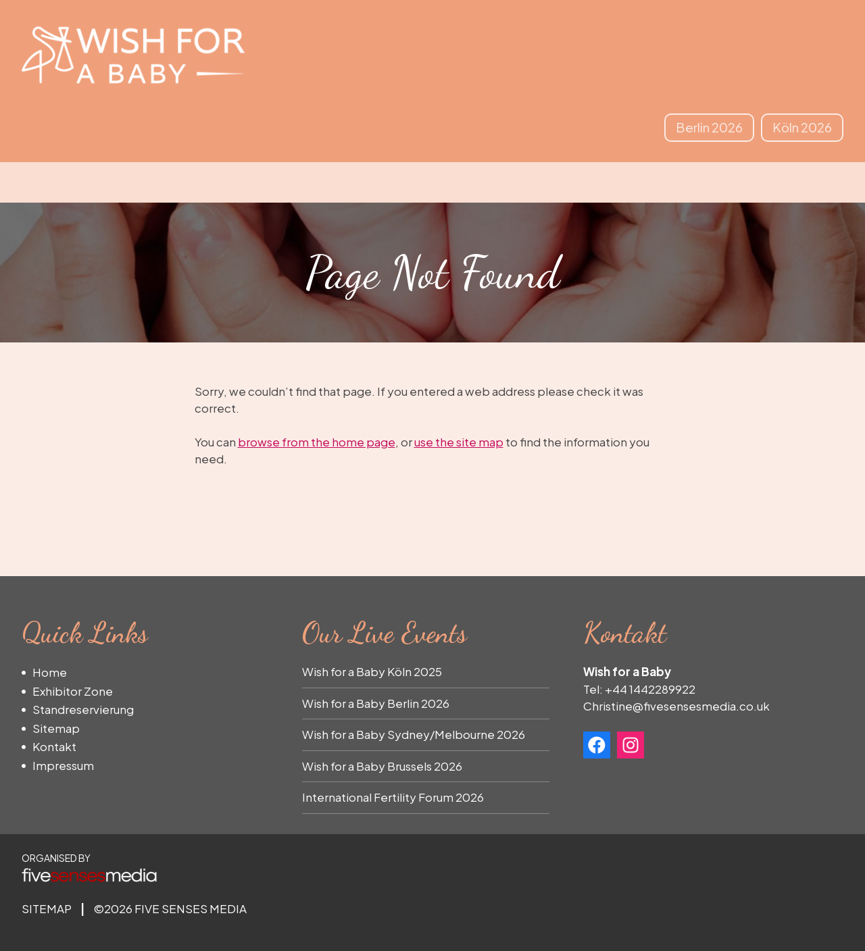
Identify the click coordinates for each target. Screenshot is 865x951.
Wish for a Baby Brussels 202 (378, 766)
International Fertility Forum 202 (389, 797)
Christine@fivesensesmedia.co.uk (676, 705)
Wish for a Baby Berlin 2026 (375, 703)
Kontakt (54, 746)
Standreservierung (83, 709)
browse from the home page (316, 441)
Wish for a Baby (133, 55)
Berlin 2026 (709, 127)
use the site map (458, 441)
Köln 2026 (802, 127)
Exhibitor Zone (72, 691)
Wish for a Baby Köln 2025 (372, 671)
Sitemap (56, 728)
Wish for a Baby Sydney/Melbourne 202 (410, 734)
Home (49, 672)
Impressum (63, 765)
